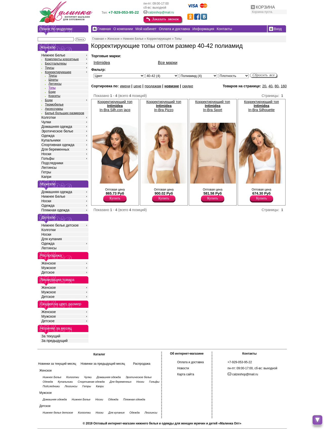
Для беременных (55, 149)
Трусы (49, 68)
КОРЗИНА (265, 7)
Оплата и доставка (190, 362)
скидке (187, 86)
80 (277, 86)
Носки (46, 154)
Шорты (53, 79)
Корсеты (54, 96)
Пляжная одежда (56, 210)
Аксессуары (54, 109)
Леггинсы (55, 84)
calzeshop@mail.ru (161, 12)
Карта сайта (185, 374)
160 (284, 86)
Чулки (46, 122)
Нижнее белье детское (60, 225)
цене (137, 86)
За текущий (51, 336)
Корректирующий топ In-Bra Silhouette (261, 106)
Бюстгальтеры (56, 63)
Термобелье (54, 104)
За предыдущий (55, 341)
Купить (115, 198)
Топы (52, 88)
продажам (153, 86)
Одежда (48, 136)
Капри (46, 177)
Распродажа (141, 363)
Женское (49, 263)
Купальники (51, 140)
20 (264, 86)
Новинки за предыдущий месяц (103, 363)
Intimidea (102, 62)
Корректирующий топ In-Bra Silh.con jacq (114, 106)
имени (125, 86)
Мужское (49, 268)
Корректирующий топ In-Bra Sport (212, 106)
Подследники (52, 163)
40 (270, 86)
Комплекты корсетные (62, 59)
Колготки (49, 117)
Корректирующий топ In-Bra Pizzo (163, 106)
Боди (52, 92)
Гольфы (48, 158)
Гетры (46, 172)
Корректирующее (58, 72)
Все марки (167, 62)
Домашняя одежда (57, 127)
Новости (183, 368)
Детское (49, 217)
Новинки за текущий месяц (57, 363)
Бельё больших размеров (64, 113)
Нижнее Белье (53, 55)
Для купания (52, 239)
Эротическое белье (57, 131)
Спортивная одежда (58, 145)
